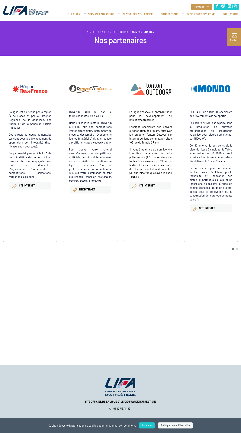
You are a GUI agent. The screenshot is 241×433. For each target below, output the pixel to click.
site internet (83, 190)
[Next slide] (238, 159)
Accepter (147, 425)
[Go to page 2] (237, 249)
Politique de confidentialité (175, 425)
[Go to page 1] (233, 249)
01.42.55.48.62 (120, 408)
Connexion (199, 6)
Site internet (23, 186)
